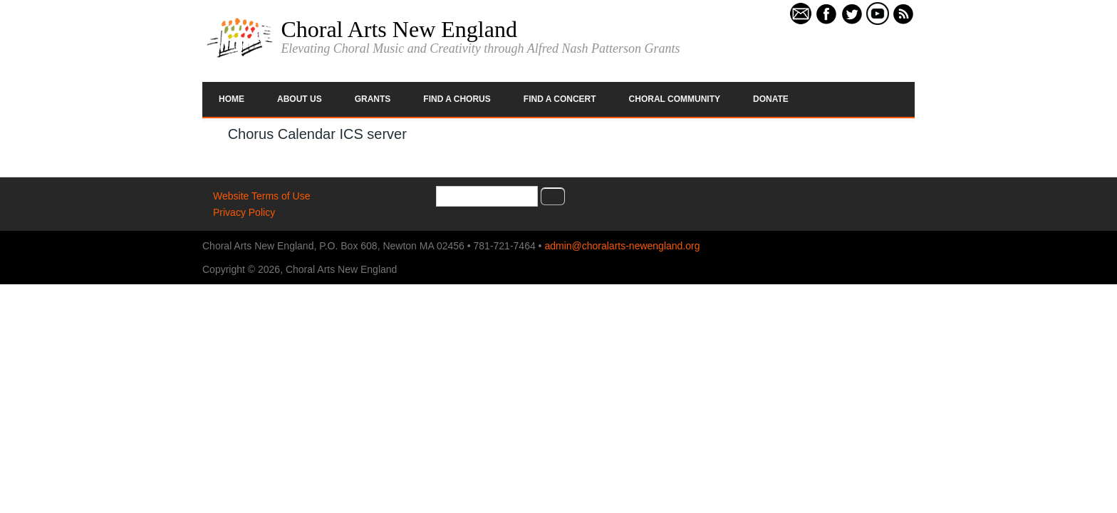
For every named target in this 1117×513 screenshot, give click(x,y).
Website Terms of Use (261, 196)
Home (231, 99)
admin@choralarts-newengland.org (622, 246)
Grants (373, 99)
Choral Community (674, 99)
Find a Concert (560, 99)
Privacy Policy (244, 212)
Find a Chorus (456, 99)
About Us (299, 99)
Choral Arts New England (399, 29)
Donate (771, 99)
